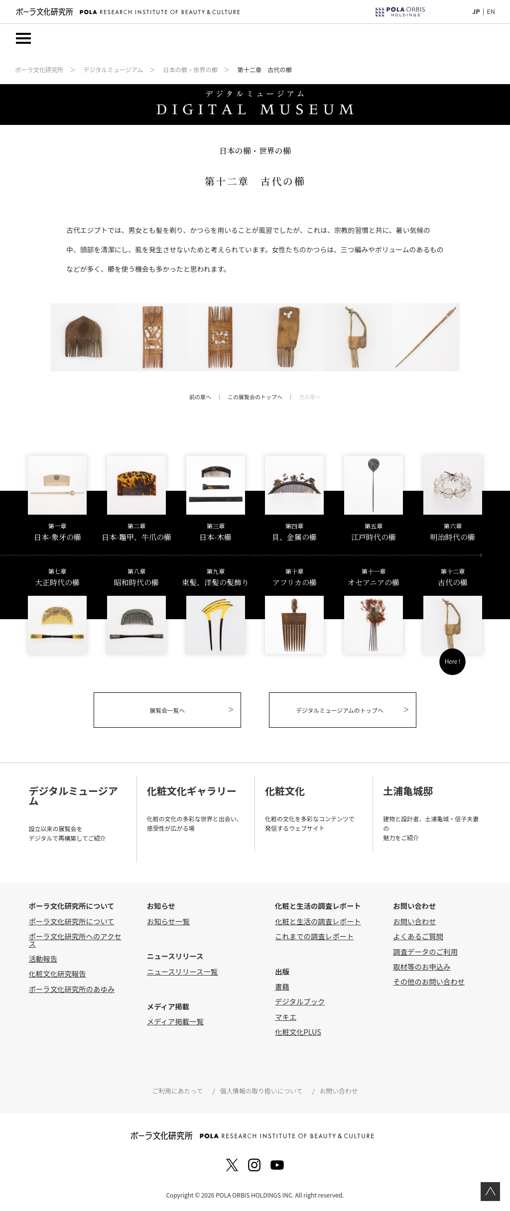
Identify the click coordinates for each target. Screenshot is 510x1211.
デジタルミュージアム (113, 69)
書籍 (282, 986)
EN (491, 11)
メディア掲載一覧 (175, 1021)
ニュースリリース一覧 (182, 971)
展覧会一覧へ (167, 710)
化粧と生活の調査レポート (318, 921)
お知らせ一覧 (168, 921)
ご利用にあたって (177, 1091)
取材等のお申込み (421, 966)
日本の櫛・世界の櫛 (190, 69)
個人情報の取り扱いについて (261, 1091)
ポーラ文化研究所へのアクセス (74, 939)
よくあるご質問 (418, 936)
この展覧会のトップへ (255, 397)
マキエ (285, 1016)
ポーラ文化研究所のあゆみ (71, 989)
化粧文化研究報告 (57, 973)
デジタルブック (300, 1001)
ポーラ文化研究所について (71, 921)
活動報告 (42, 958)
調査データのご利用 (425, 951)
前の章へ (200, 397)
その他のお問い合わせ (429, 981)
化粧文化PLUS (298, 1031)
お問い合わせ (414, 921)
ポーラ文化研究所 (39, 69)
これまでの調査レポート (314, 936)
